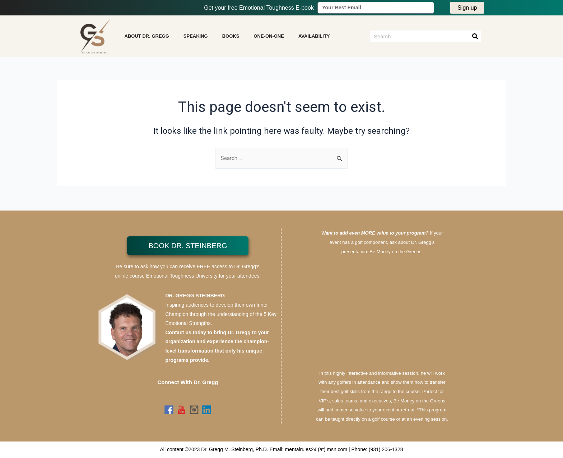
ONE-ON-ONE (268, 37)
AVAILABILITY (314, 37)
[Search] (475, 37)
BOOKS (230, 37)
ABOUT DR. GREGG (147, 37)
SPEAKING (195, 37)
